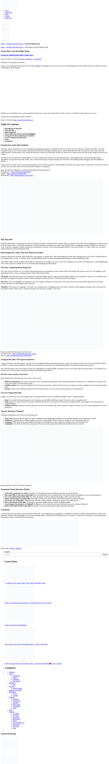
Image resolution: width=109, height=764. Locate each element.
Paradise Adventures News (15, 44)
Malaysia (12, 686)
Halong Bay (16, 719)
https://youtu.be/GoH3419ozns (23, 120)
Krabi (14, 708)
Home (3, 44)
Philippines (12, 692)
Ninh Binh (16, 724)
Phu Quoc (16, 726)
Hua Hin (12, 548)
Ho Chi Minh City (18, 722)
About (7, 11)
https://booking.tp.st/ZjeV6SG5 (21, 172)
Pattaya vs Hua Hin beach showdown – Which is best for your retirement (28, 603)
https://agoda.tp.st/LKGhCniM (16, 173)
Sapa (14, 728)
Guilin (15, 677)
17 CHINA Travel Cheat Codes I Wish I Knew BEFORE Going (25, 583)
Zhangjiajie (16, 681)
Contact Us (8, 18)
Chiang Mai (16, 701)
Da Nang (15, 715)
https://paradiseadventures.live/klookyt (18, 355)
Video (7, 14)
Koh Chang (16, 704)
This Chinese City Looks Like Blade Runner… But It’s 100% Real (26, 644)
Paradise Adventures (15, 690)
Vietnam (11, 712)
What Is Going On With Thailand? (16, 625)
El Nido (15, 695)
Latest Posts (8, 12)
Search (7, 552)
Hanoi (15, 721)
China (11, 674)
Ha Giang (16, 717)
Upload (7, 16)
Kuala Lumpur (17, 688)
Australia (12, 672)
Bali (14, 685)
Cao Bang (16, 713)
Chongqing (16, 676)
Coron (15, 694)
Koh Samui (16, 706)
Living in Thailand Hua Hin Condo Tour (17, 55)
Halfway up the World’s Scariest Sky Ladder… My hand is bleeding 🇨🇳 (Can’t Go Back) (33, 663)
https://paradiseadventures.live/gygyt (24, 354)
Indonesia (12, 683)
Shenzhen (16, 679)
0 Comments (37, 59)
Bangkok (16, 699)
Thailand (37, 66)
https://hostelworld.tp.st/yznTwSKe (21, 175)
